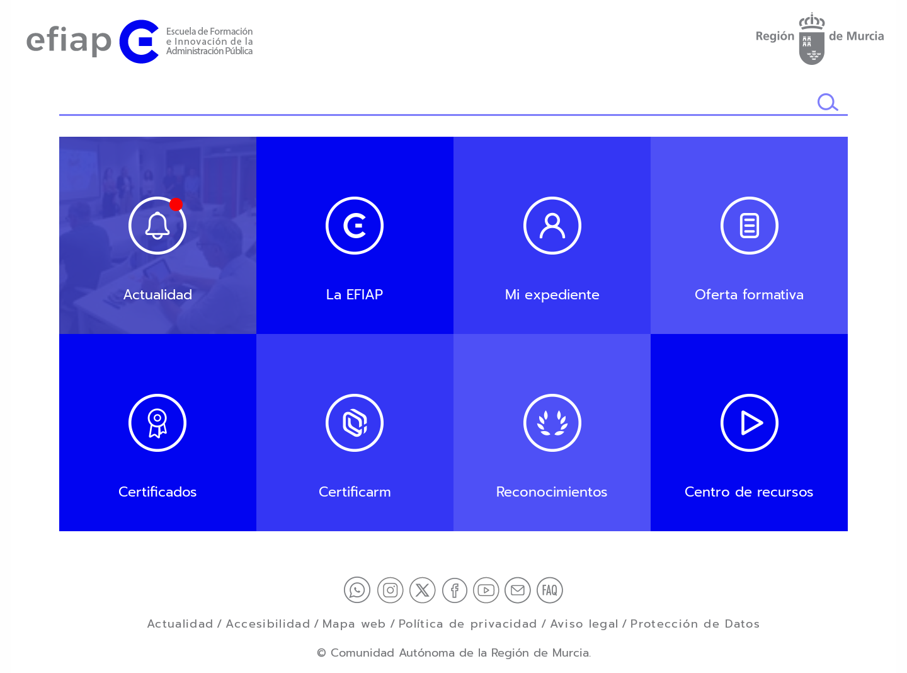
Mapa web (354, 624)
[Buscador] (438, 103)
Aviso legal (584, 624)
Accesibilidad (268, 624)
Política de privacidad (468, 624)
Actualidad (180, 624)
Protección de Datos (695, 624)
